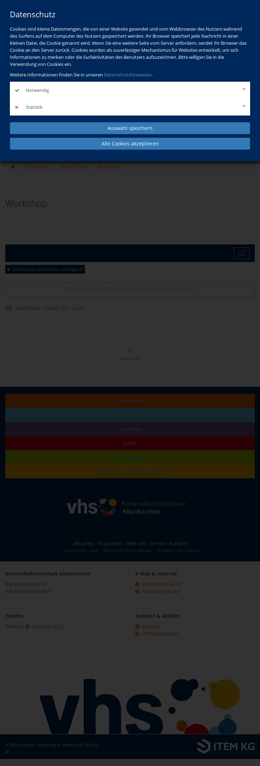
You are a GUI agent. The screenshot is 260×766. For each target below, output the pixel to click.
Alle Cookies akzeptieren (130, 143)
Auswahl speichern (130, 128)
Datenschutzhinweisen (127, 74)
